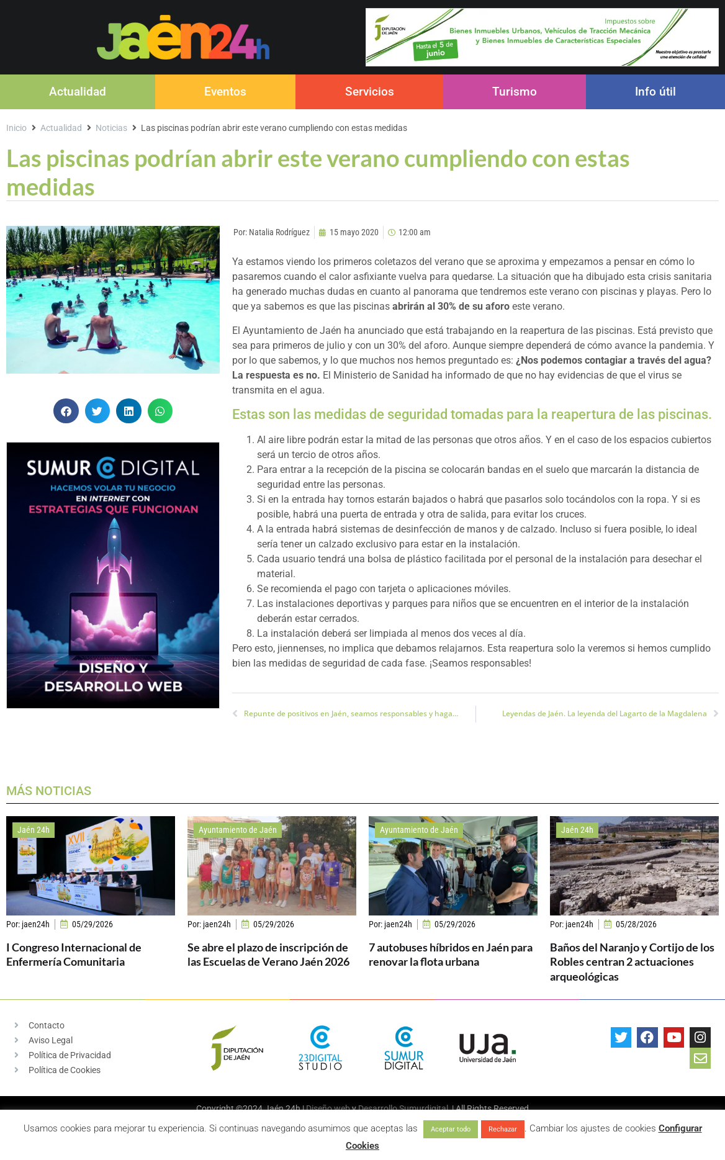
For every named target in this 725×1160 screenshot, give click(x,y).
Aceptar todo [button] (451, 1129)
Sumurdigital (423, 1108)
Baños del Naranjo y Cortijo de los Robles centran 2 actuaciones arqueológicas (632, 961)
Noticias (111, 128)
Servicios (369, 91)
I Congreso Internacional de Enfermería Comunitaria (74, 954)
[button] (66, 411)
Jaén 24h (33, 830)
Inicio (16, 128)
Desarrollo (377, 1108)
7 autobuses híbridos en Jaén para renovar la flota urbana (451, 954)
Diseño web (328, 1108)
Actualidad (77, 91)
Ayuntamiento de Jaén (238, 830)
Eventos (225, 91)
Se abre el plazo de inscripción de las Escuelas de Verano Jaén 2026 (268, 954)
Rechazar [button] (503, 1129)
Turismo (514, 91)
